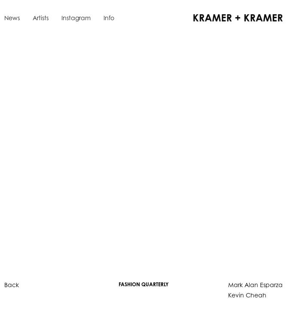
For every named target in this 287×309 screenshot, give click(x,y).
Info (109, 17)
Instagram (76, 17)
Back (11, 284)
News (12, 17)
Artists (41, 17)
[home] (236, 17)
